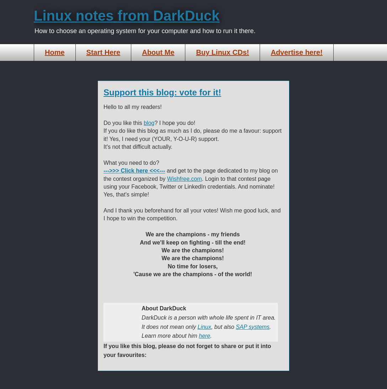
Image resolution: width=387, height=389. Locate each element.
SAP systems (253, 327)
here (204, 336)
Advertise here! (297, 52)
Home (55, 52)
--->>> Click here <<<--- (134, 171)
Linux (204, 327)
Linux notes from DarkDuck (126, 15)
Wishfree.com (184, 179)
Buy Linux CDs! (222, 52)
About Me (158, 52)
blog (149, 123)
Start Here (103, 52)
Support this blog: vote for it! (162, 92)
